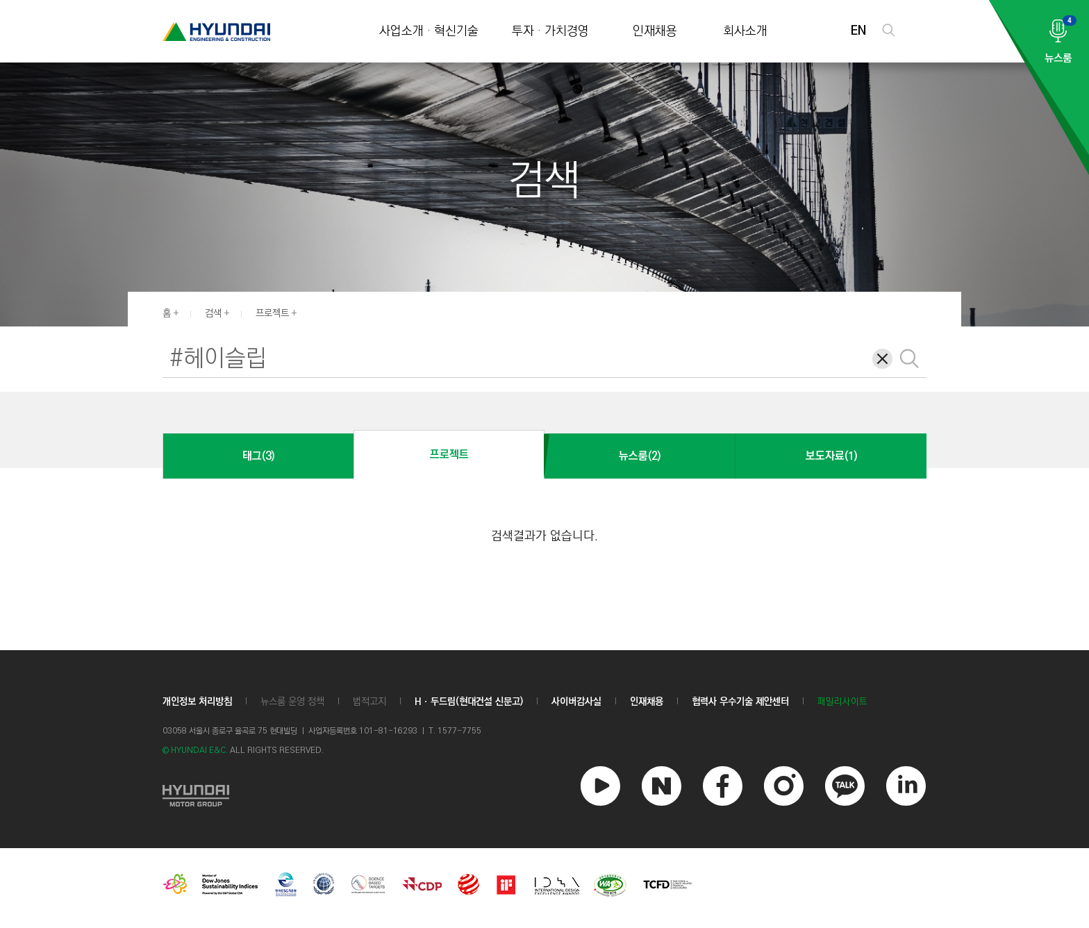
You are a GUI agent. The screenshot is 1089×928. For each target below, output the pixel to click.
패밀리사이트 (842, 702)
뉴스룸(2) (639, 456)
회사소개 (745, 31)
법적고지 (369, 701)
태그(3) (258, 456)
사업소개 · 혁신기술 (429, 31)
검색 (213, 313)
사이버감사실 (576, 701)
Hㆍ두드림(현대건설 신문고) (469, 701)
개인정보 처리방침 (197, 701)
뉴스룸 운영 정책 (292, 701)
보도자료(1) (831, 456)
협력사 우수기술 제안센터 (740, 701)
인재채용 (655, 31)
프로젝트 (272, 313)
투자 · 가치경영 (550, 31)
